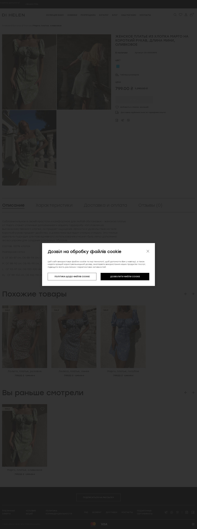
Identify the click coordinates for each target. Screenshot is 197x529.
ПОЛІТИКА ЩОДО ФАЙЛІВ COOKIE (72, 276)
